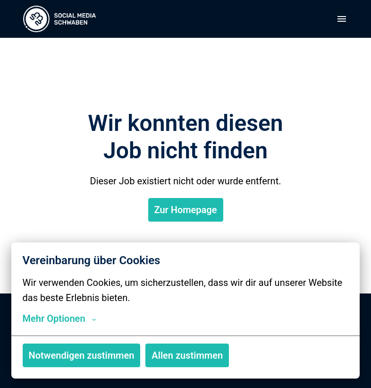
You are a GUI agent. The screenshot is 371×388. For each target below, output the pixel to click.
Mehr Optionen (59, 318)
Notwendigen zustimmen (82, 355)
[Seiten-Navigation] (342, 18)
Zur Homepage (185, 210)
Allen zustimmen (187, 355)
